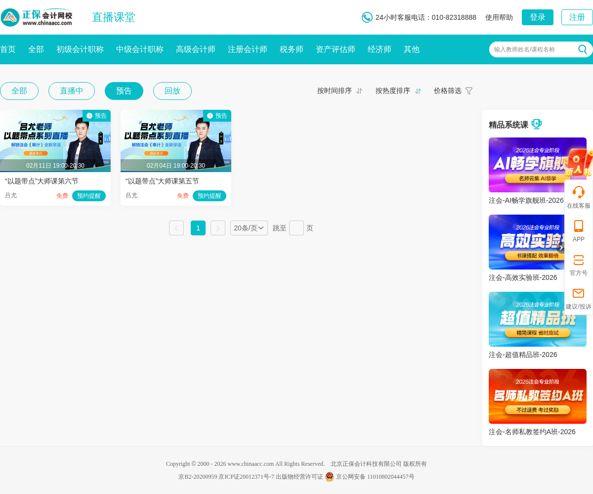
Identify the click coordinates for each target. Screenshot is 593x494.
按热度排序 (393, 90)
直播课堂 (113, 17)
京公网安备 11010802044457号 (370, 476)
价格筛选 (448, 90)
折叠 (560, 248)
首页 (8, 49)
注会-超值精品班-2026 (523, 355)
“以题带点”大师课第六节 (42, 181)
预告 (124, 91)
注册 (577, 17)
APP (578, 231)
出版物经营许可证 (299, 476)
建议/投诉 (578, 298)
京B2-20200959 (197, 476)
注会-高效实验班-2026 (523, 277)
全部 (36, 49)
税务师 (291, 49)
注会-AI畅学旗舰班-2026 (526, 200)
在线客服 (579, 197)
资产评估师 (335, 49)
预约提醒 (89, 195)
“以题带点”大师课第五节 (162, 181)
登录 (538, 17)
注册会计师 (247, 49)
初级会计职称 (80, 49)
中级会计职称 (140, 49)
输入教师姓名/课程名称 (524, 49)
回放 (172, 91)
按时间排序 (334, 90)
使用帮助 (499, 17)
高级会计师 (195, 49)
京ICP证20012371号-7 (246, 476)
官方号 (579, 264)
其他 (412, 49)
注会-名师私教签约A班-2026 (532, 432)
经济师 (379, 49)
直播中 (72, 91)
